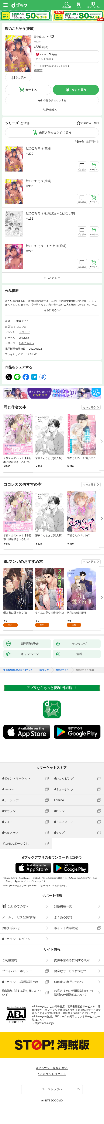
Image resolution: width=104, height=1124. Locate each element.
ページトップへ (52, 1089)
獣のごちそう (26, 343)
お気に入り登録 (90, 123)
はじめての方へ (15, 906)
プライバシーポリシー (17, 971)
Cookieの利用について (69, 982)
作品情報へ (49, 110)
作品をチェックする (54, 100)
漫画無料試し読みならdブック (17, 670)
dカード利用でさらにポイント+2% (50, 66)
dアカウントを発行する (52, 1068)
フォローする (52, 36)
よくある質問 (63, 917)
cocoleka (24, 337)
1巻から (79, 141)
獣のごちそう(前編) (38, 148)
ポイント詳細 (43, 58)
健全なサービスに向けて (70, 971)
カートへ (31, 90)
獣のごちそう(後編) (38, 181)
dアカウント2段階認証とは (20, 982)
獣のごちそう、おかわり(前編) (46, 245)
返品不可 (38, 70)
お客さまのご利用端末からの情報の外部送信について (73, 992)
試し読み (21, 77)
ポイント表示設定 (66, 928)
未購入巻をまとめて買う (55, 132)
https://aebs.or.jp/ (44, 1023)
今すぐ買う (79, 90)
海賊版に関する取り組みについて (21, 992)
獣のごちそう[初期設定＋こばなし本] (50, 213)
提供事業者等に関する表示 (72, 960)
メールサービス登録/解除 (19, 917)
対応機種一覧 (63, 906)
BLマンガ (24, 332)
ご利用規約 (9, 960)
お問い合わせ (11, 928)
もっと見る (89, 407)
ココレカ (21, 326)
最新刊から (92, 141)
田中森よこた (41, 36)
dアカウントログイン (16, 939)
